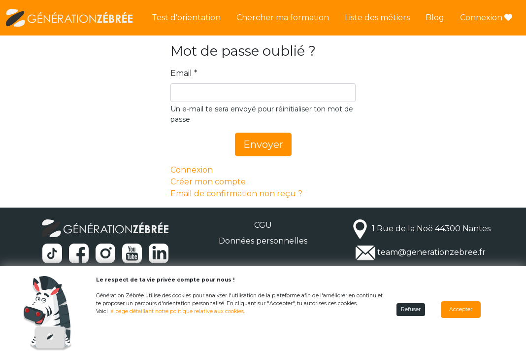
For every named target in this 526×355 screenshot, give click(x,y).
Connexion (486, 17)
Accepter (460, 309)
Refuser (411, 309)
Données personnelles (263, 241)
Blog (435, 17)
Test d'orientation (186, 17)
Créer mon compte (208, 181)
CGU (263, 225)
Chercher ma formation (282, 17)
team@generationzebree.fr (431, 252)
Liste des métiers (377, 17)
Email (181, 73)
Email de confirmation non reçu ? (236, 193)
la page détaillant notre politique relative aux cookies (176, 311)
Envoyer (263, 144)
